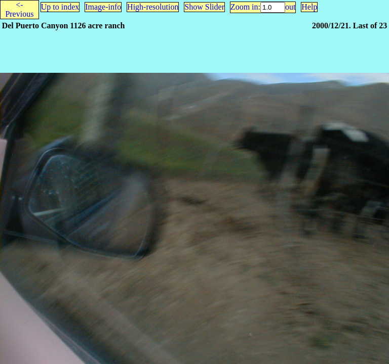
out (290, 7)
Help (309, 7)
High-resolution (152, 7)
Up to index (60, 7)
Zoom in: (245, 7)
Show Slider (204, 7)
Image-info (103, 7)
